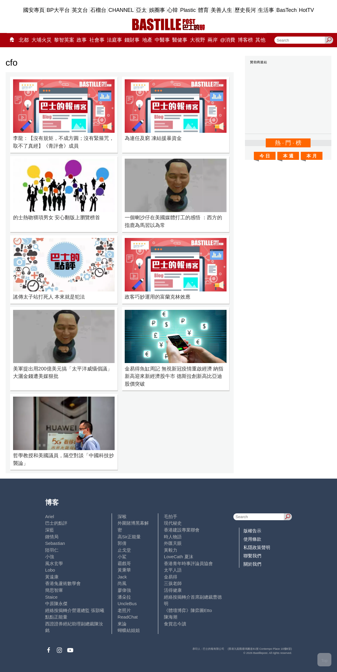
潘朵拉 (124, 597)
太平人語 (173, 569)
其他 (260, 40)
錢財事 (132, 40)
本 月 (311, 155)
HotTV (306, 10)
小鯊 (122, 556)
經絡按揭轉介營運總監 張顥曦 (74, 610)
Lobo (50, 569)
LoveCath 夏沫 (178, 556)
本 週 (288, 155)
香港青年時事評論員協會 (188, 563)
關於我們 (252, 564)
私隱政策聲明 (256, 547)
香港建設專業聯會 (182, 529)
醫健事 (179, 40)
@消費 (227, 40)
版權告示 (252, 530)
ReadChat (128, 616)
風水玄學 (54, 563)
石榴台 (98, 10)
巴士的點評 (56, 523)
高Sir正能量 (129, 536)
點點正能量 (56, 616)
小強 (49, 556)
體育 (203, 10)
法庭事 (114, 40)
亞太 (141, 10)
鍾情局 (51, 536)
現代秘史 (173, 523)
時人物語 (173, 536)
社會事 (97, 40)
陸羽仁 (51, 550)
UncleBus (127, 603)
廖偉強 (124, 590)
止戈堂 (124, 550)
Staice (51, 597)
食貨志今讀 (175, 623)
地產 (147, 40)
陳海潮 (170, 616)
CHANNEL (121, 10)
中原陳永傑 (56, 603)
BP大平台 (58, 10)
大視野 (197, 40)
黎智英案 (64, 40)
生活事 (266, 10)
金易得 (170, 576)
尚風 (122, 583)
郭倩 (122, 543)
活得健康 (173, 590)
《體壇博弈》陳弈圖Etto (188, 610)
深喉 (122, 516)
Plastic (188, 10)
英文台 (80, 10)
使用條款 (252, 539)
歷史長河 (245, 10)
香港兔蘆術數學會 (63, 583)
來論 (122, 623)
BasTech (286, 10)
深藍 (49, 529)
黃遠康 (51, 576)
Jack (122, 576)
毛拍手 (170, 516)
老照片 (124, 610)
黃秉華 (124, 569)
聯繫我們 (252, 555)
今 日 (265, 155)
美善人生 (221, 10)
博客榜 (245, 40)
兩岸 (213, 40)
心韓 (172, 10)
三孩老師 (173, 583)
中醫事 (162, 40)
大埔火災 (41, 40)
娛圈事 (157, 10)
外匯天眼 (173, 543)
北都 (24, 40)
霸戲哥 (124, 563)
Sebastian (55, 543)
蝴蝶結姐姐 (129, 630)
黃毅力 (170, 550)
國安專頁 (34, 10)
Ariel (49, 516)
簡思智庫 (54, 590)
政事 (82, 40)
